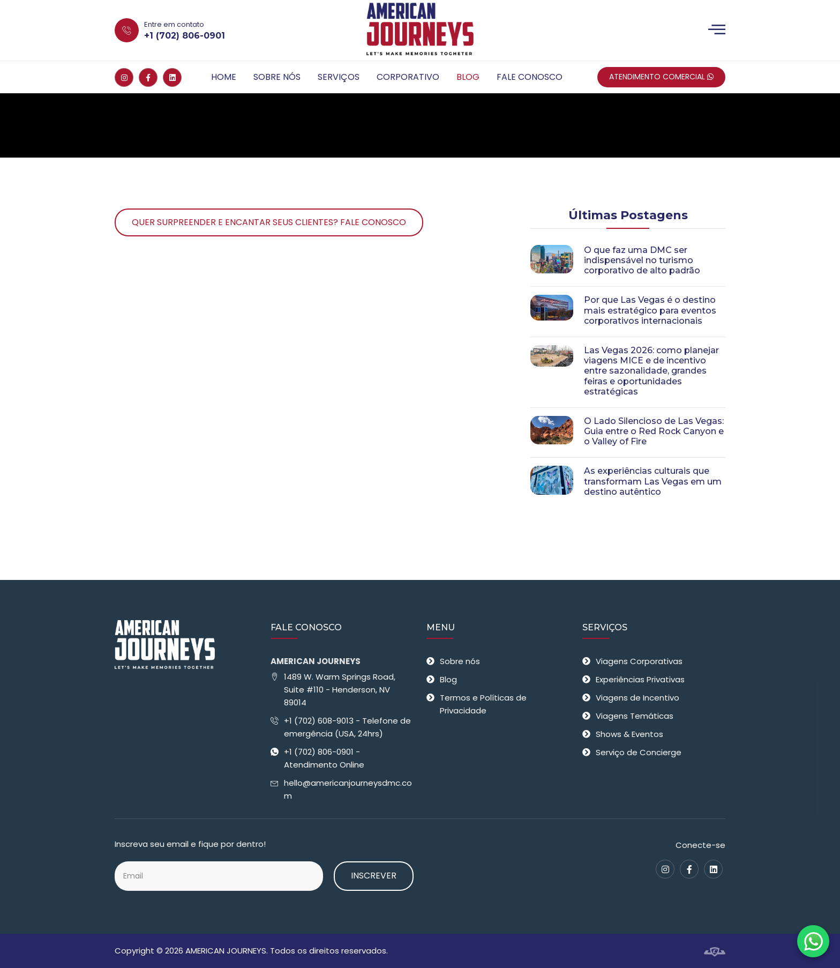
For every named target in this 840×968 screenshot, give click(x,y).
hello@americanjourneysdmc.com (348, 789)
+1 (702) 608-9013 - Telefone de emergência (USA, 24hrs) (347, 727)
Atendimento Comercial (661, 76)
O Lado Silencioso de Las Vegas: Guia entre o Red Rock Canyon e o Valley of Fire (654, 431)
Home (223, 77)
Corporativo (408, 77)
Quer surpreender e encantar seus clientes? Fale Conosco (269, 222)
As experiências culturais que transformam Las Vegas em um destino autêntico (653, 481)
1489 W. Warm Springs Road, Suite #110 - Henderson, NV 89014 (339, 689)
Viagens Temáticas (634, 715)
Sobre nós (277, 77)
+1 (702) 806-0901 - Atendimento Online (324, 758)
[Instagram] (124, 77)
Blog (467, 77)
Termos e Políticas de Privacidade (483, 704)
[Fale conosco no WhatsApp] (813, 941)
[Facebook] (148, 77)
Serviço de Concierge (638, 752)
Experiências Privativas (640, 679)
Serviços (338, 77)
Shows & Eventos (629, 734)
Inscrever (373, 875)
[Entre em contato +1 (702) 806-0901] (214, 30)
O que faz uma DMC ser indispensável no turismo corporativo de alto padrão (642, 260)
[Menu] (716, 30)
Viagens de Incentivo (637, 697)
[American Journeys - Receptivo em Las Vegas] (420, 30)
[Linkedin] (172, 77)
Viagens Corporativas (639, 661)
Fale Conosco (529, 77)
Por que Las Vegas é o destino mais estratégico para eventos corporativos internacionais (650, 310)
